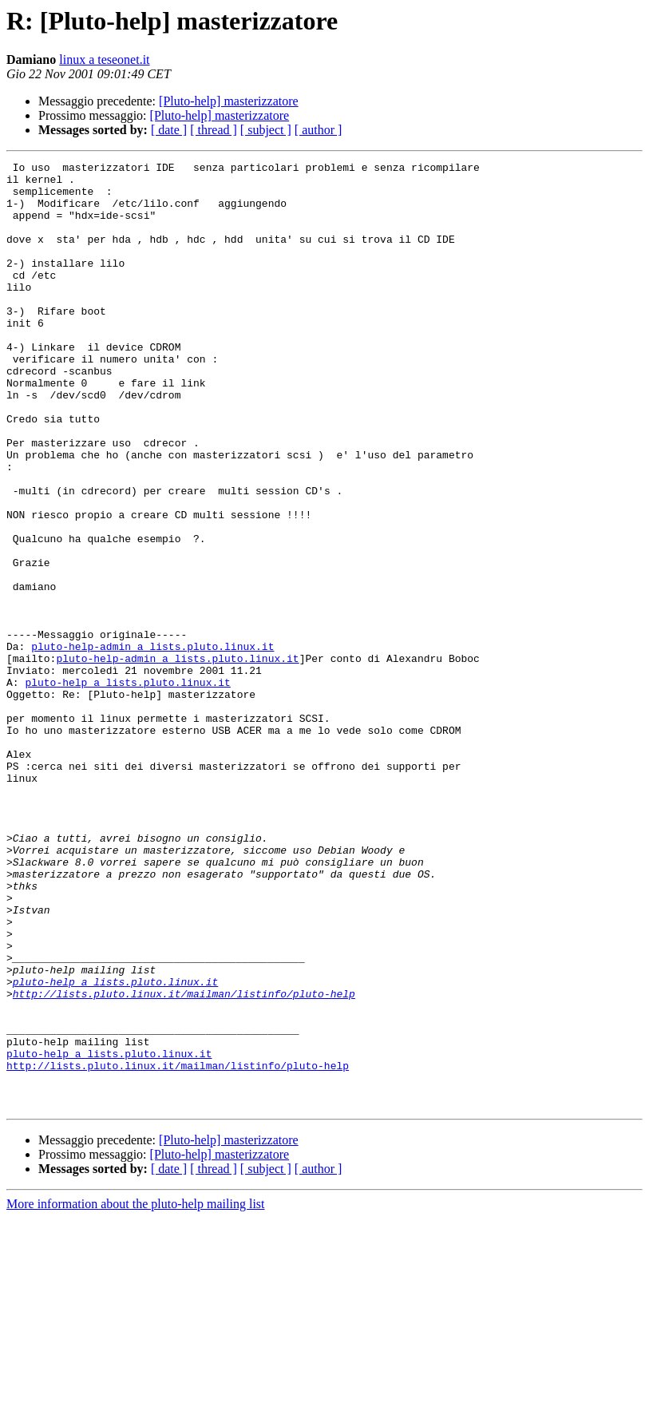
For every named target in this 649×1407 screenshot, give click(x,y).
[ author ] (318, 130)
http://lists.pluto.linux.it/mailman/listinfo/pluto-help (184, 1161)
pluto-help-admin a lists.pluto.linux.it (152, 744)
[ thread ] (213, 130)
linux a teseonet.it (104, 59)
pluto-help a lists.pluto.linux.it (127, 787)
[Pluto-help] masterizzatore (229, 101)
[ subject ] (265, 130)
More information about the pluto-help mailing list (135, 1393)
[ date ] (169, 130)
